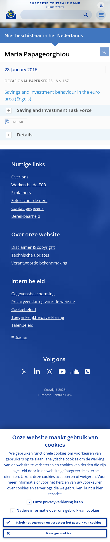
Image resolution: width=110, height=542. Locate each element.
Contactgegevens (27, 208)
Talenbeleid (22, 325)
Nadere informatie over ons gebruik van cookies (58, 510)
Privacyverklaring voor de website (43, 301)
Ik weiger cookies (58, 533)
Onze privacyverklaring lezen (58, 502)
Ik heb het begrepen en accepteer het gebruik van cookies (58, 522)
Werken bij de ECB (28, 184)
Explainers (21, 192)
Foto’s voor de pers (29, 200)
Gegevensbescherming (33, 293)
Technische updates (30, 255)
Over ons (19, 177)
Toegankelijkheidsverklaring (37, 317)
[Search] (52, 15)
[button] (100, 5)
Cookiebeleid (23, 309)
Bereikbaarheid (25, 216)
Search (85, 15)
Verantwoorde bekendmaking (39, 263)
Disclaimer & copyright (33, 247)
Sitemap (21, 337)
